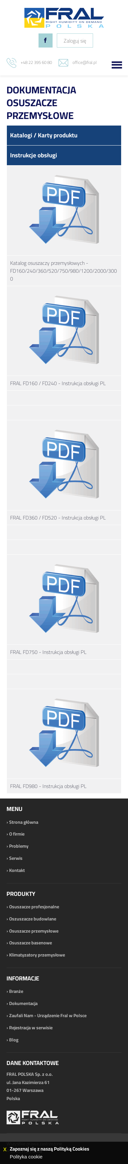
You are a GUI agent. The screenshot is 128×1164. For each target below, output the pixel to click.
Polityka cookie (26, 1156)
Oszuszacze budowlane (32, 919)
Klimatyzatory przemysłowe (37, 955)
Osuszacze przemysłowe (33, 931)
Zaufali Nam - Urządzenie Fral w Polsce (48, 1015)
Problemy (18, 846)
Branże (16, 991)
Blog (13, 1040)
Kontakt (17, 870)
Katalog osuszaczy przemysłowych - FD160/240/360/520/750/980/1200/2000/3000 (63, 271)
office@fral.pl (84, 62)
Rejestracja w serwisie (31, 1027)
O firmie (16, 834)
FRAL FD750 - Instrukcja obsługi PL (48, 652)
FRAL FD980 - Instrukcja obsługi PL (48, 786)
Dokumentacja (23, 1003)
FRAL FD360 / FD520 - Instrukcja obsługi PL (58, 518)
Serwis (16, 858)
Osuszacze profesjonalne (34, 906)
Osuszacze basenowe (30, 942)
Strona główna (23, 822)
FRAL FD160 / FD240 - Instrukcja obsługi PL (58, 383)
